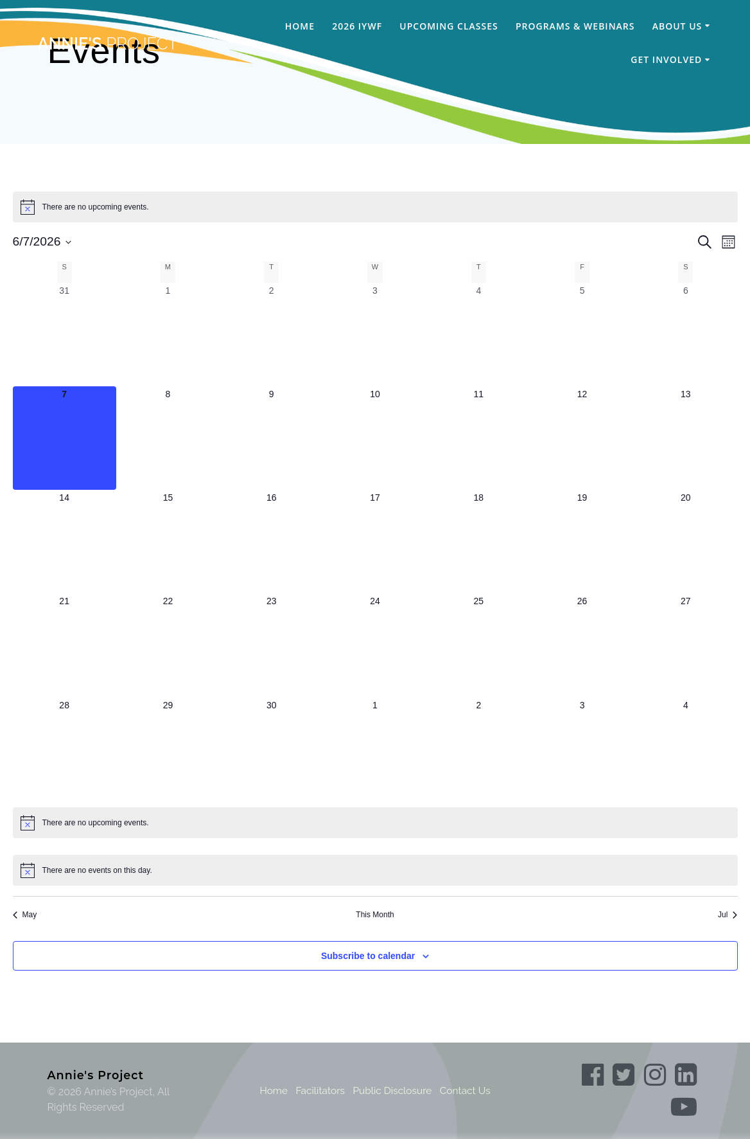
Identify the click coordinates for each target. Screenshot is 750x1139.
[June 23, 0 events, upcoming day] (271, 645)
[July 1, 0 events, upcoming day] (374, 749)
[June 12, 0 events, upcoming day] (582, 438)
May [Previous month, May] (25, 914)
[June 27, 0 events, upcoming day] (685, 645)
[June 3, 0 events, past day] (374, 334)
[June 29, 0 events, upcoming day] (168, 749)
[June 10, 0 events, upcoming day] (374, 438)
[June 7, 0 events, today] (64, 438)
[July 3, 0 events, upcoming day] (582, 749)
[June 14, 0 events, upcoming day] (64, 541)
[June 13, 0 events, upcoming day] (685, 438)
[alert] (375, 207)
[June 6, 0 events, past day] (685, 334)
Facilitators (318, 1090)
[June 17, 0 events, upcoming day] (374, 541)
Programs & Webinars (575, 26)
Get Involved (666, 59)
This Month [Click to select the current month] (375, 914)
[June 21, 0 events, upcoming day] (64, 645)
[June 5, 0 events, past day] (582, 334)
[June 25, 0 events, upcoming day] (478, 645)
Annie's (107, 44)
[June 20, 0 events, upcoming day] (685, 541)
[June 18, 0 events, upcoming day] (478, 541)
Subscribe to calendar (368, 956)
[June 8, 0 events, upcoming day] (168, 438)
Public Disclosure (392, 1090)
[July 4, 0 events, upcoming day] (685, 749)
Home (300, 26)
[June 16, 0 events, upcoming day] (271, 541)
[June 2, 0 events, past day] (271, 334)
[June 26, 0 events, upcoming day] (582, 645)
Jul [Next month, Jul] (727, 914)
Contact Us (468, 1090)
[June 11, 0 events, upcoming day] (478, 438)
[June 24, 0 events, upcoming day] (374, 645)
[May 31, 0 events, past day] (64, 334)
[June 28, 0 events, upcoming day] (64, 749)
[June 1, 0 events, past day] (168, 334)
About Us (677, 26)
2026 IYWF (357, 26)
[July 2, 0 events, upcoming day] (478, 749)
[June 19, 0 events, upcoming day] (582, 541)
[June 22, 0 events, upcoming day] (168, 645)
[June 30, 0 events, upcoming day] (271, 749)
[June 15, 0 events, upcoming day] (168, 541)
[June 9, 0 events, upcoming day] (271, 438)
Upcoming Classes (448, 26)
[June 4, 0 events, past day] (478, 334)
